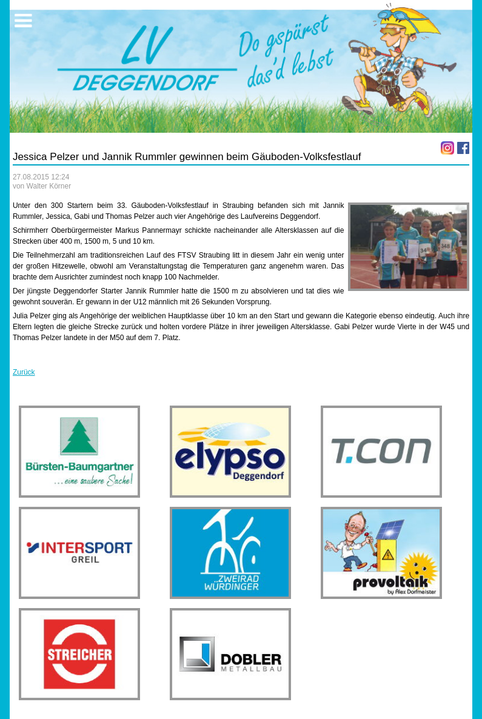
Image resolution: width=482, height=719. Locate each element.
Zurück (24, 372)
